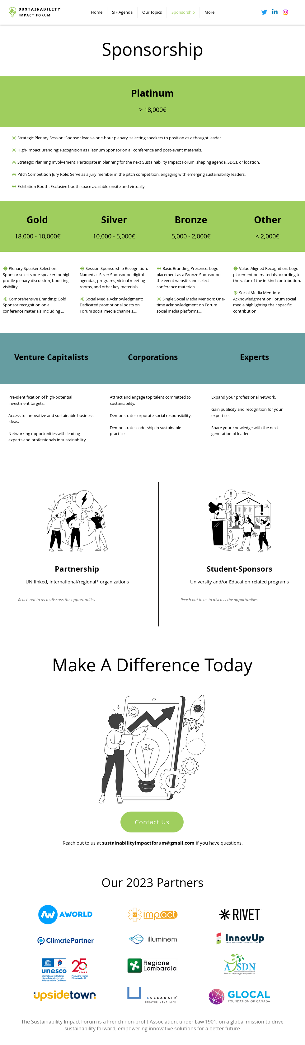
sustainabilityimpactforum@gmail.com (148, 843)
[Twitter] (264, 12)
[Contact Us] (152, 822)
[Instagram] (285, 12)
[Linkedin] (274, 12)
